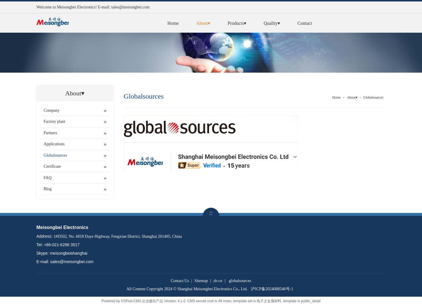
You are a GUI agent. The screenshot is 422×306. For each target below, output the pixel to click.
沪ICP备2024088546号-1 (272, 289)
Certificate (52, 166)
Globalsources (55, 155)
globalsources (240, 281)
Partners (50, 133)
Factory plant (54, 121)
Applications (54, 144)
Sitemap (201, 281)
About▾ (203, 23)
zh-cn (217, 281)
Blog (48, 189)
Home (173, 23)
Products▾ (237, 23)
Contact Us (180, 281)
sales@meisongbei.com (130, 7)
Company (51, 110)
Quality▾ (272, 23)
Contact (304, 23)
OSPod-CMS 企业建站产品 (142, 301)
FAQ (48, 178)
